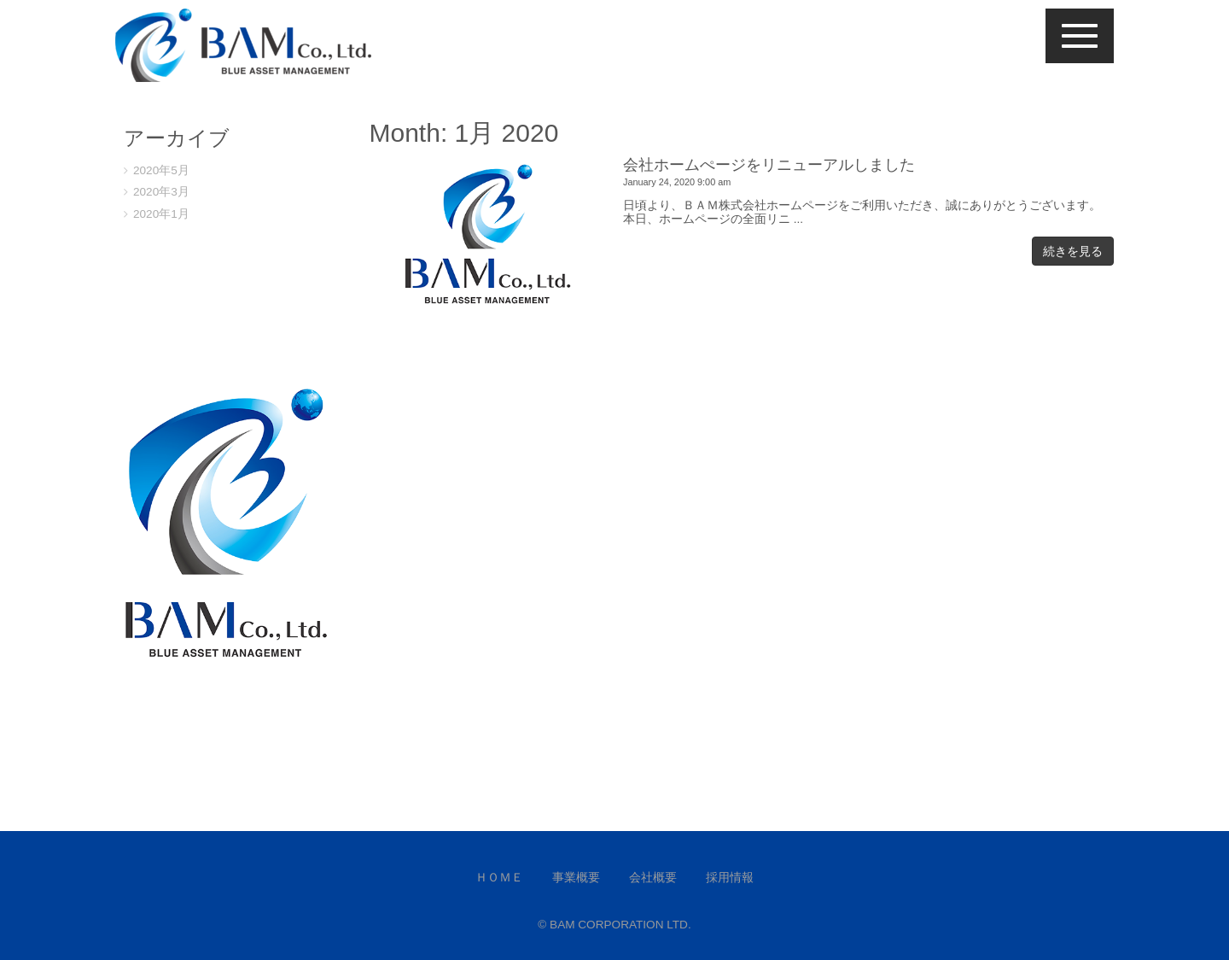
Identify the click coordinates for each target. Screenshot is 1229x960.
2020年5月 (161, 170)
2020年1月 (161, 214)
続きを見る (1073, 251)
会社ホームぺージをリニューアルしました (769, 164)
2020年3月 (161, 191)
